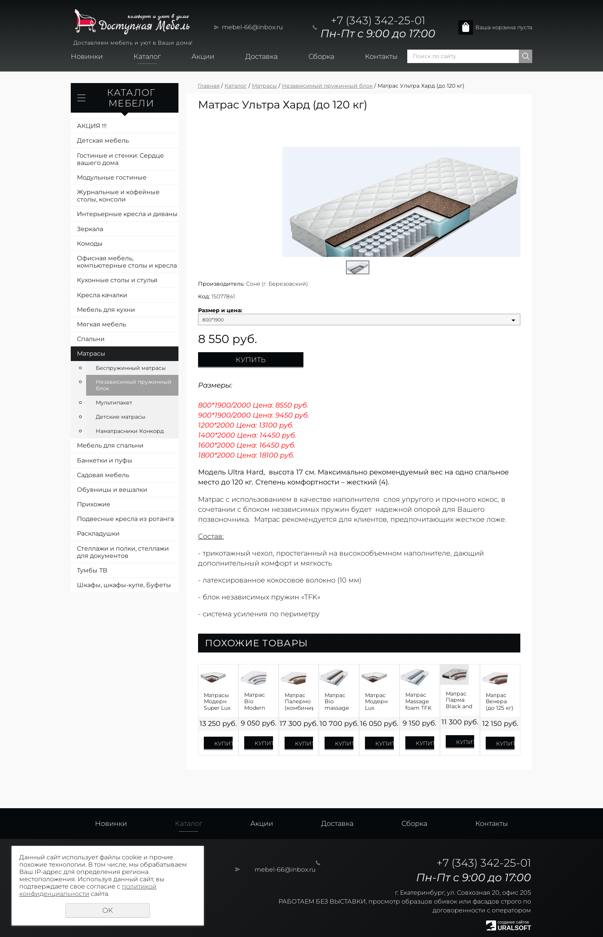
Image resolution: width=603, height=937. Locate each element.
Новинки (87, 56)
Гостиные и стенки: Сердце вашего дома (120, 159)
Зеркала (90, 229)
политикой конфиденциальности (88, 890)
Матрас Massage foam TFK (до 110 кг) (418, 701)
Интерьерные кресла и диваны (127, 214)
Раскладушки (98, 533)
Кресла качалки (102, 295)
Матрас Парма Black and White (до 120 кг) (459, 700)
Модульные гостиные (112, 177)
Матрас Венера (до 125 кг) (499, 701)
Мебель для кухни (106, 309)
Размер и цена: (220, 310)
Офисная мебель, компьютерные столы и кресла (127, 262)
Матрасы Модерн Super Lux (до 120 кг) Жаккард (218, 701)
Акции (203, 56)
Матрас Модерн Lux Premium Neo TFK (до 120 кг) (379, 701)
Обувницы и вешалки (112, 489)
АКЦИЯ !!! (92, 126)
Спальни (91, 339)
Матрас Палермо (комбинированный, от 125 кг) (299, 701)
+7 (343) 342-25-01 (378, 20)
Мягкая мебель (101, 324)
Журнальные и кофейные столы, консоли (118, 195)
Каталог (147, 56)
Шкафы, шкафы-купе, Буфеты (124, 585)
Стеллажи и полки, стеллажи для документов (123, 552)
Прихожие (93, 504)
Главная (209, 85)
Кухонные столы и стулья (117, 280)
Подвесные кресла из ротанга (125, 519)
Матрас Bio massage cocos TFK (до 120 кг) (339, 701)
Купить (251, 360)
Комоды (90, 243)
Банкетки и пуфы (104, 460)
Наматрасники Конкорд (130, 431)
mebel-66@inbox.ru (252, 27)
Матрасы (91, 353)
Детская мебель (103, 140)
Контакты (381, 56)
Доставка (261, 56)
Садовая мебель (103, 475)
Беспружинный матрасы (131, 367)
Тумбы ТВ (92, 570)
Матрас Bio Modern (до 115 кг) (257, 701)
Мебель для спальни (110, 445)
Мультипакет (114, 402)
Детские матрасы (120, 416)
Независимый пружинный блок (134, 385)
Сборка (321, 56)
